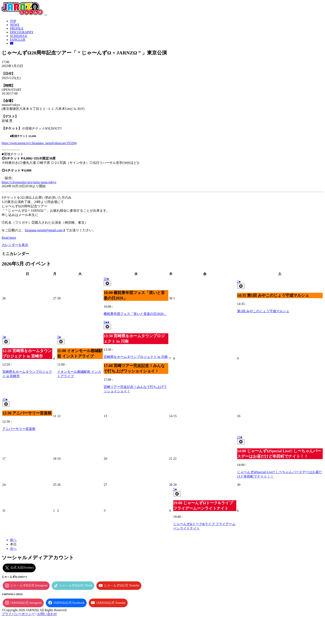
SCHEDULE (18, 36)
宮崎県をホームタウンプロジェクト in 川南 (135, 357)
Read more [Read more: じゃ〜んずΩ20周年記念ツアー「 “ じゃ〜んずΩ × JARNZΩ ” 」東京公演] (9, 237)
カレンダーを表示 (15, 245)
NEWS (14, 24)
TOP (13, 21)
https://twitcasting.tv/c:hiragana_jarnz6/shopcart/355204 (39, 143)
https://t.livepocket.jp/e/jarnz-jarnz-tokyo (29, 182)
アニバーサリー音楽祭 (18, 429)
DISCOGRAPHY (22, 32)
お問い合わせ (47, 614)
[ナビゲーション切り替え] (45, 15)
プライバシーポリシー (18, 614)
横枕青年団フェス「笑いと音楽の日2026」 (135, 314)
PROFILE (16, 28)
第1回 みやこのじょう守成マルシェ (263, 311)
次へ (13, 548)
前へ (13, 540)
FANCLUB (17, 39)
